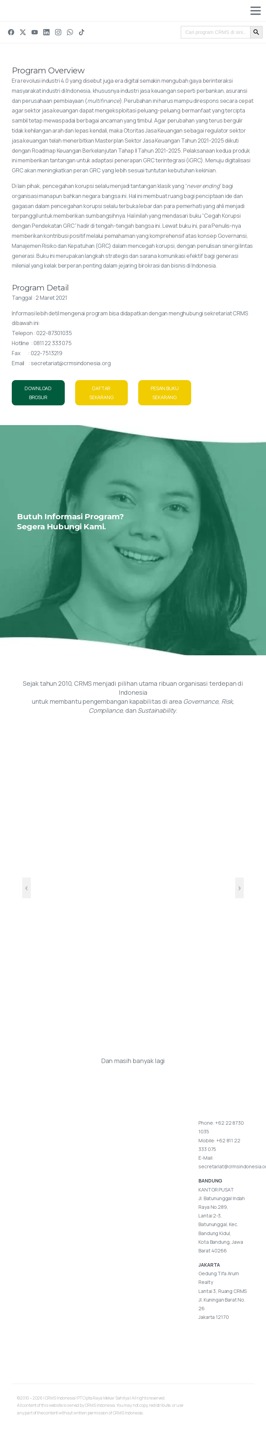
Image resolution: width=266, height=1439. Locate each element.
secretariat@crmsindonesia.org (70, 363)
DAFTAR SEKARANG (101, 392)
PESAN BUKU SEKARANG (164, 392)
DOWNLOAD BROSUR (38, 392)
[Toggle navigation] (256, 11)
